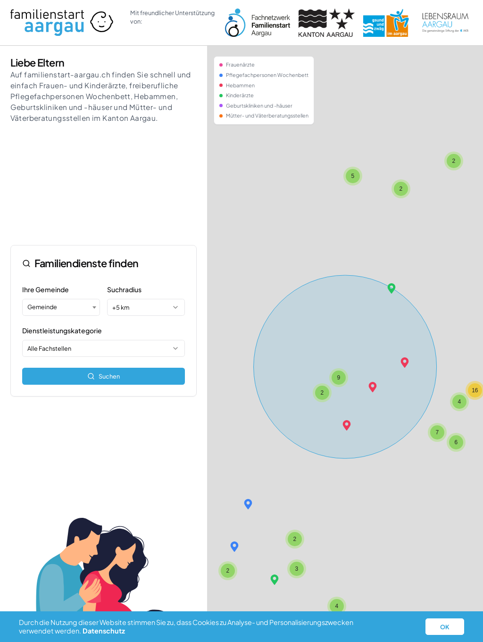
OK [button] (445, 627)
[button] (346, 425)
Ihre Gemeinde (45, 289)
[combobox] (60, 307)
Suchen (103, 376)
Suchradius (124, 289)
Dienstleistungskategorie (62, 330)
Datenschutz (104, 630)
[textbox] (60, 307)
